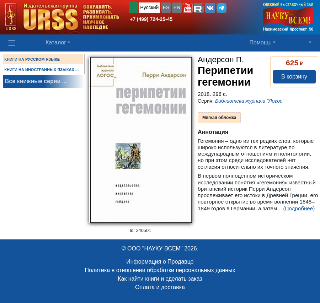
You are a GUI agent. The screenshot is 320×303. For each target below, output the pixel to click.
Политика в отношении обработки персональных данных (160, 270)
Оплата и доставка (160, 287)
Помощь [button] (261, 42)
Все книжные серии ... (36, 81)
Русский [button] (149, 7)
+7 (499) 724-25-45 (151, 19)
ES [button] (166, 7)
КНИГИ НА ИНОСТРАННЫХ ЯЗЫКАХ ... (41, 69)
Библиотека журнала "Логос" (249, 101)
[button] (188, 8)
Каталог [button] (56, 42)
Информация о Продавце (159, 262)
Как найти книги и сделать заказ (160, 279)
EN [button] (177, 7)
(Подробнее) (299, 208)
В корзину (294, 77)
